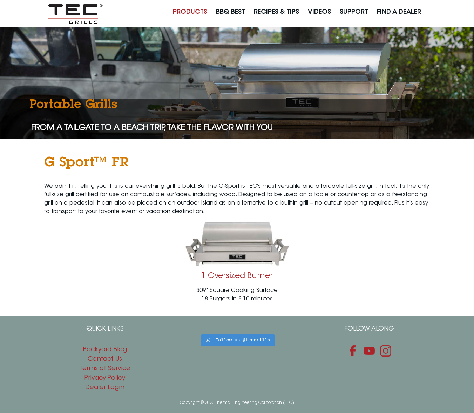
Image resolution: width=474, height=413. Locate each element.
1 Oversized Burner (237, 276)
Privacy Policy (104, 378)
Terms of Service (104, 369)
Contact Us (105, 359)
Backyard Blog (105, 350)
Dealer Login (104, 388)
